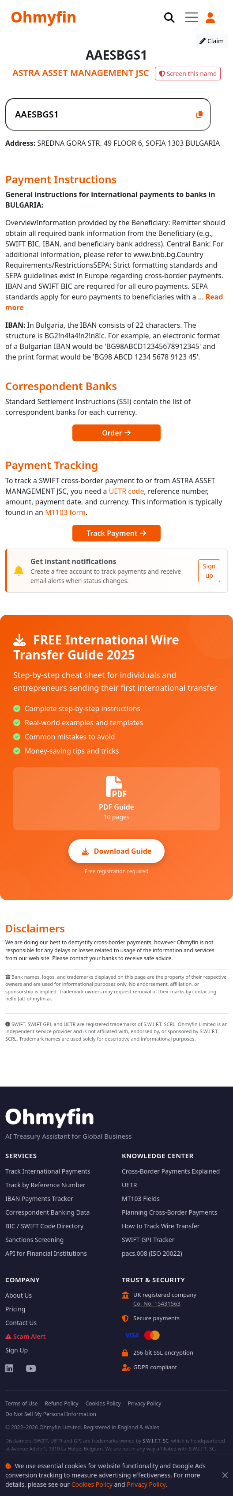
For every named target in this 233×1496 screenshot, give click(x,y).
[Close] (225, 1475)
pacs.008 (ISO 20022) (152, 1253)
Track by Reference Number (45, 1185)
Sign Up (16, 1350)
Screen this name (188, 73)
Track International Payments (47, 1171)
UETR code (126, 491)
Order (116, 433)
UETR (129, 1185)
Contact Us (21, 1322)
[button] (210, 18)
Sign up (209, 570)
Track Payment (116, 533)
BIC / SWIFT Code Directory (44, 1226)
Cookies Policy (92, 1484)
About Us (18, 1295)
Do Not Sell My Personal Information (50, 1414)
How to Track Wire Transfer (161, 1226)
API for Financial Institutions (46, 1253)
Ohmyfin (43, 17)
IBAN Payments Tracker (39, 1198)
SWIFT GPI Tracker (148, 1239)
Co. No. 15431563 (156, 1303)
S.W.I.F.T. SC (156, 1440)
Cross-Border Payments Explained (171, 1171)
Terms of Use (21, 1403)
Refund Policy (61, 1403)
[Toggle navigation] (191, 17)
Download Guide (117, 851)
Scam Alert (25, 1336)
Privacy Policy (146, 1484)
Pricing (15, 1309)
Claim (211, 41)
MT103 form (65, 512)
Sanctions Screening (34, 1239)
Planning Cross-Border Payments (169, 1212)
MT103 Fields (141, 1198)
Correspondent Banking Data (47, 1212)
